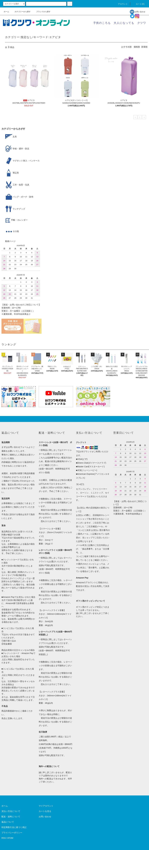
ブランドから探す (41, 12)
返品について (7, 822)
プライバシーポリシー (11, 832)
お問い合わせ (137, 12)
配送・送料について (10, 816)
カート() (138, 4)
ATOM (10, 838)
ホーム (6, 12)
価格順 (137, 47)
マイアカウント (46, 806)
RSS (3, 838)
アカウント (121, 4)
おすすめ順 (126, 47)
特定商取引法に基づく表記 (13, 827)
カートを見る (45, 811)
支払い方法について (10, 811)
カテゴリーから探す (21, 12)
